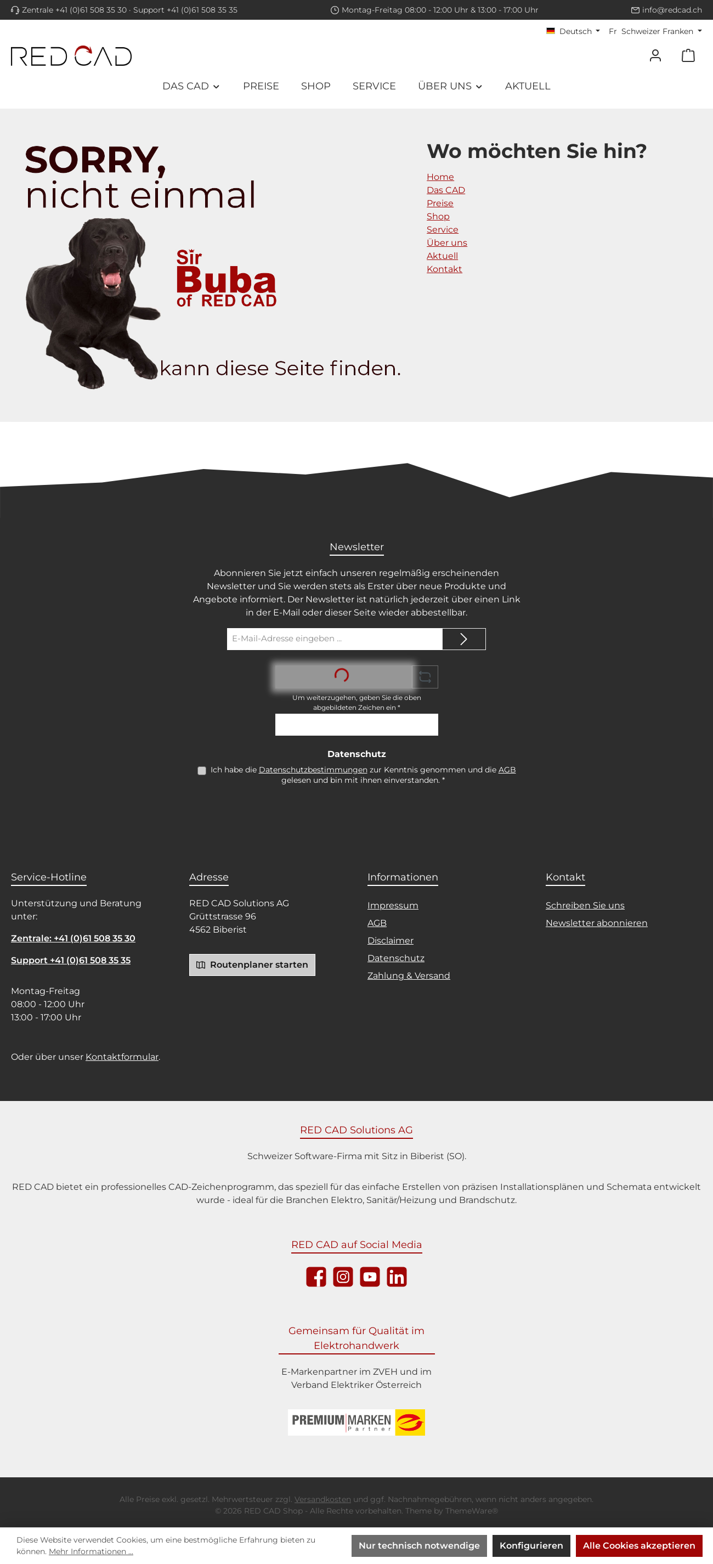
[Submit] (464, 639)
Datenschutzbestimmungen (313, 770)
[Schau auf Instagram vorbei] (343, 1276)
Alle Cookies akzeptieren (639, 1545)
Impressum (392, 905)
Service (443, 229)
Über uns (447, 243)
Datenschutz (396, 958)
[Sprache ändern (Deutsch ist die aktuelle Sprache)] (573, 31)
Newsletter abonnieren (597, 923)
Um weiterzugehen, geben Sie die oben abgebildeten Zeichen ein (356, 702)
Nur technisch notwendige (419, 1545)
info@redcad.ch (672, 10)
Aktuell (442, 256)
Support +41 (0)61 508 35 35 (185, 10)
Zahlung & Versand (408, 975)
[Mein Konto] (655, 55)
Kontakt (444, 269)
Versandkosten (323, 1499)
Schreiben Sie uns (585, 905)
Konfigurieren (531, 1545)
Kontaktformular (122, 1057)
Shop (438, 216)
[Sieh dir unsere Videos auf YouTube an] (370, 1276)
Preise (440, 203)
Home (440, 177)
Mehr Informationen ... (91, 1551)
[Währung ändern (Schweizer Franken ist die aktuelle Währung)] (655, 31)
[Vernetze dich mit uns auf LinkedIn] (396, 1276)
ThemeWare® (471, 1511)
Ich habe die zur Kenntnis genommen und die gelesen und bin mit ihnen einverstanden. (363, 775)
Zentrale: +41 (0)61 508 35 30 (73, 938)
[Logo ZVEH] (356, 1422)
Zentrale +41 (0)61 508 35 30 (74, 10)
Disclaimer (390, 940)
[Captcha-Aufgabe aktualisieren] (425, 676)
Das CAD (446, 190)
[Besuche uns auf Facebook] (316, 1276)
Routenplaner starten (252, 964)
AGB (507, 770)
